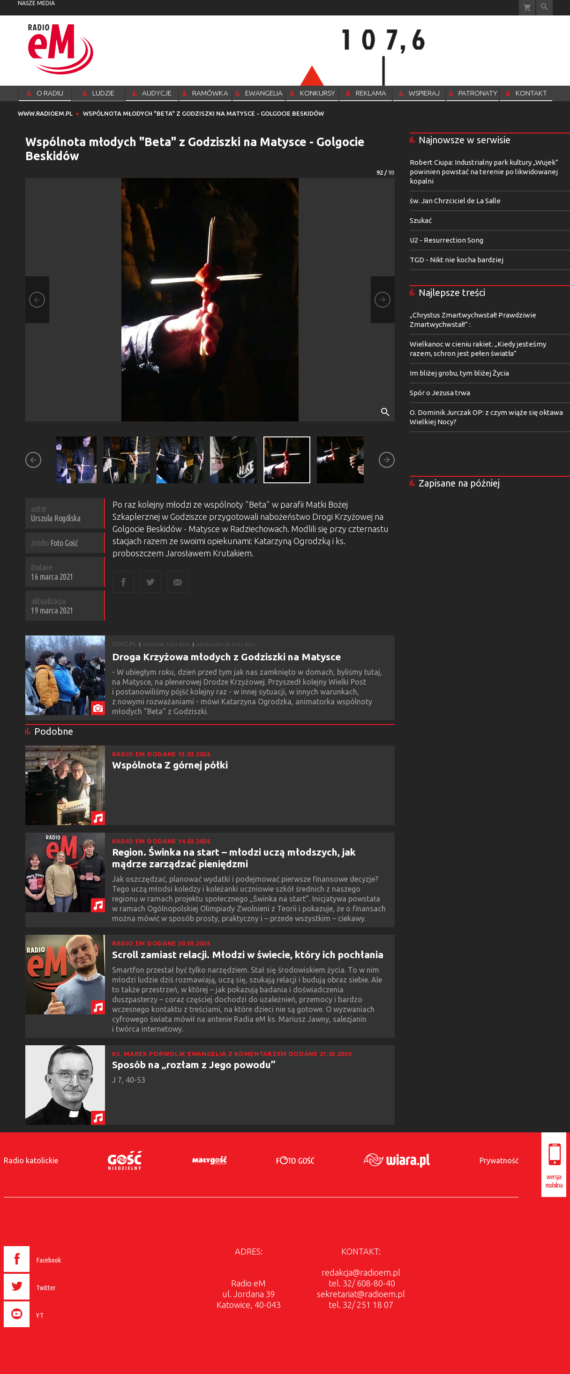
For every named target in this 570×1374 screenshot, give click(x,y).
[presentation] (52, 1328)
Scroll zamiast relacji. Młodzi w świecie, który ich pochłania (247, 954)
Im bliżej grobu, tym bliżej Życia (459, 373)
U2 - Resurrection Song (446, 240)
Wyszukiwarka (544, 7)
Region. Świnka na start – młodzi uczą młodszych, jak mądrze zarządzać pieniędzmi (234, 857)
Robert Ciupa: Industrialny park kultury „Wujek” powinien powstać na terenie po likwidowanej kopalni (484, 171)
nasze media (36, 3)
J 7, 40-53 (129, 1080)
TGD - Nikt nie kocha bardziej (456, 260)
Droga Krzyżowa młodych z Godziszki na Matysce (226, 656)
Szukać (421, 220)
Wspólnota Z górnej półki (170, 764)
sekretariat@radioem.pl (361, 1294)
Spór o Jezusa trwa (440, 393)
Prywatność (499, 1160)
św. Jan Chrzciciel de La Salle (455, 201)
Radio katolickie (31, 1160)
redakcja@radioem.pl (361, 1272)
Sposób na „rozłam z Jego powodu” (194, 1064)
